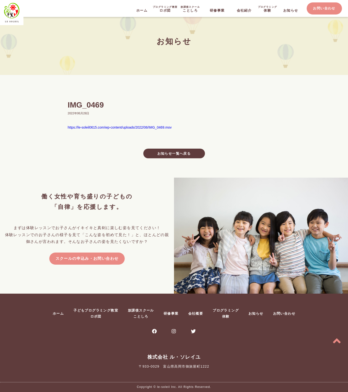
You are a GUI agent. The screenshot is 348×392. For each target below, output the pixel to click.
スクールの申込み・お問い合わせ (87, 258)
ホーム (141, 10)
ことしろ (190, 8)
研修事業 (217, 10)
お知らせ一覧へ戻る (174, 153)
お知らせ (290, 10)
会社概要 (195, 313)
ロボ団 (165, 8)
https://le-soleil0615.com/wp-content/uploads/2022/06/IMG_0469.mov (120, 127)
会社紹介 (244, 10)
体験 (267, 8)
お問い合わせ (324, 8)
